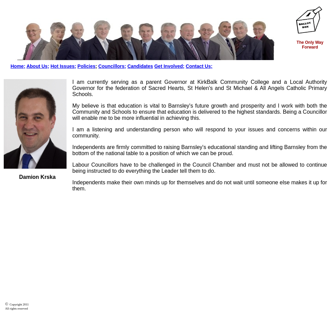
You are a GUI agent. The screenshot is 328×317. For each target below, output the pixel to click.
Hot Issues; (63, 66)
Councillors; (112, 66)
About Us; (37, 66)
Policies (86, 66)
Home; (18, 66)
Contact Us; (199, 66)
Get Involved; (169, 66)
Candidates (140, 66)
